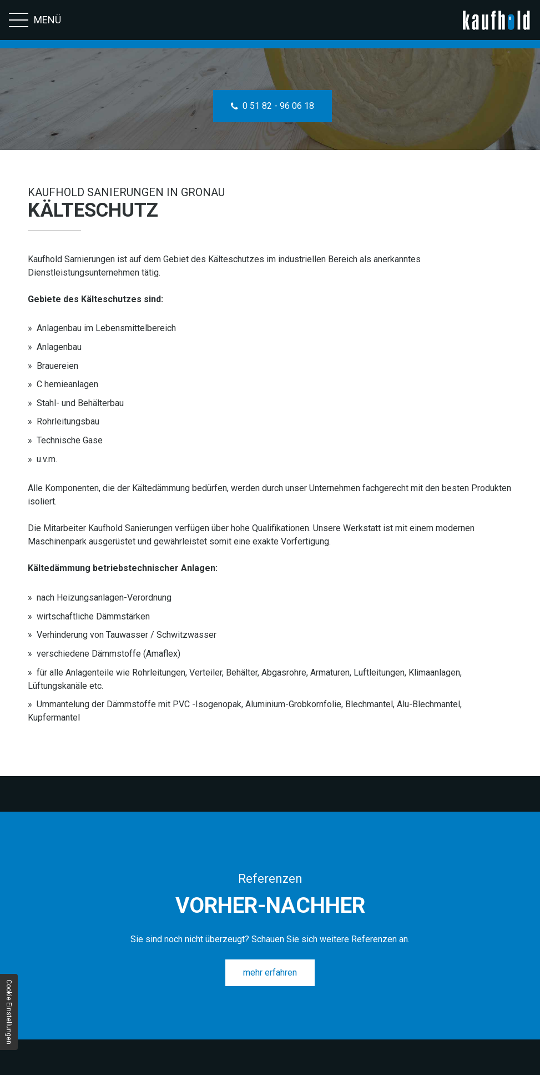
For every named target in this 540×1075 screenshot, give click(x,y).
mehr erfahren (270, 972)
